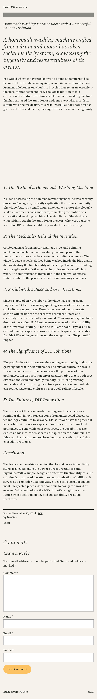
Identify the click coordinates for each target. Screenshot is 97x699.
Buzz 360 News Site (15, 7)
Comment (10, 573)
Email (8, 633)
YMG (90, 692)
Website (8, 650)
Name (8, 616)
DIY (40, 513)
